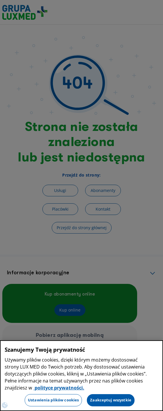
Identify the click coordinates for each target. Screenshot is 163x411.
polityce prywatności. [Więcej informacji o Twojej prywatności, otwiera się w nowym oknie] (58, 388)
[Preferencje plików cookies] (5, 405)
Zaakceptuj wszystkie (110, 400)
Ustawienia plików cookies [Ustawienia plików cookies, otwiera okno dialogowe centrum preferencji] (53, 400)
